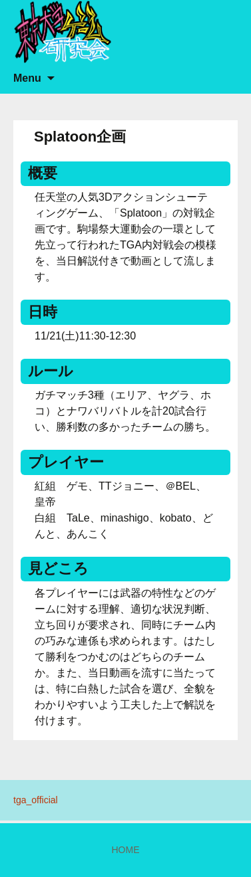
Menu (27, 78)
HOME (126, 849)
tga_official (35, 800)
